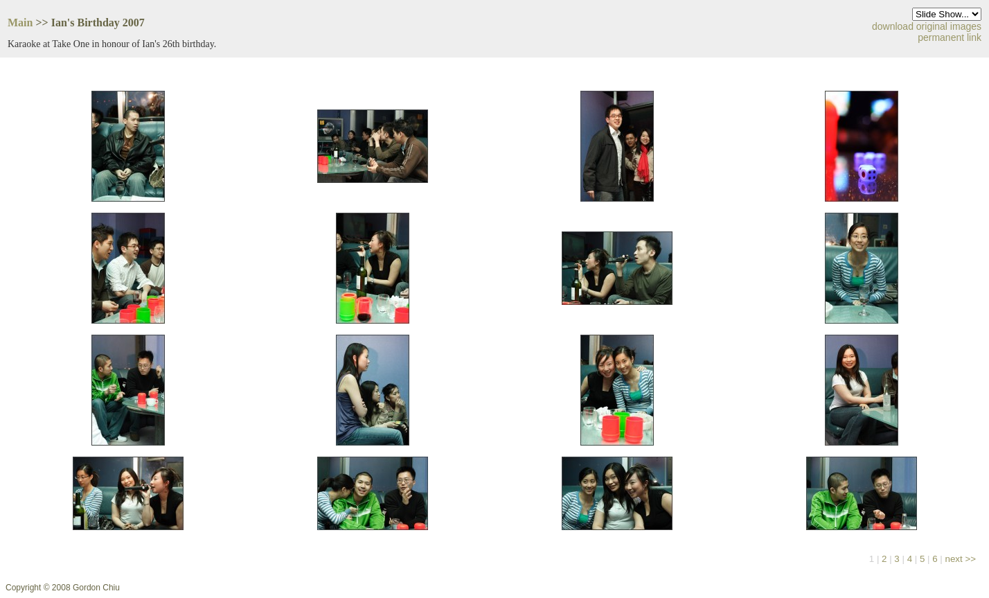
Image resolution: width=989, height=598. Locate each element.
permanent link (949, 37)
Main (20, 22)
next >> (960, 559)
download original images (926, 26)
